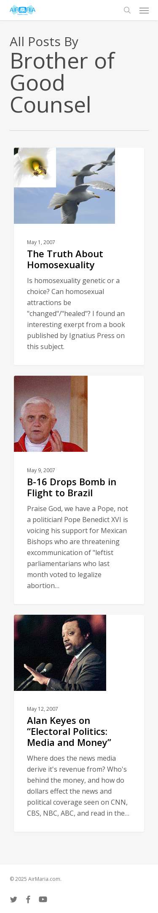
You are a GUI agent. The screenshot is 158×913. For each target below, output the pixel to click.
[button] (144, 10)
